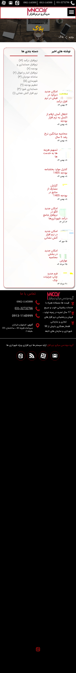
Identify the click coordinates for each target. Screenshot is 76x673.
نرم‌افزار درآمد (28, 60)
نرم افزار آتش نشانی (25, 93)
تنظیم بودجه (29, 85)
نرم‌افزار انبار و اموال (25, 73)
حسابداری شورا (27, 89)
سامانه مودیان (28, 77)
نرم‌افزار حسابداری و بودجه (27, 66)
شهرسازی (30, 81)
